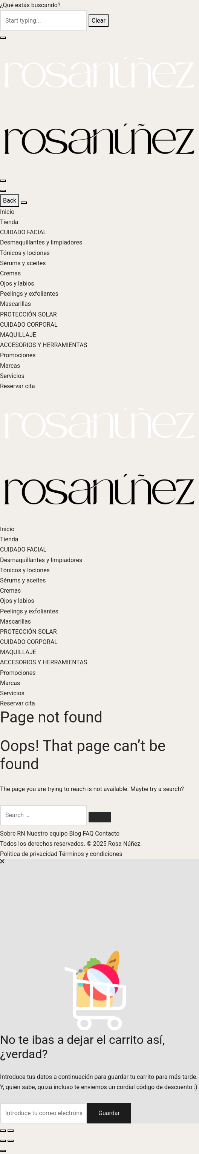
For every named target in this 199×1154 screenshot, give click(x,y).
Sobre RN (13, 833)
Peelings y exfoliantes (29, 293)
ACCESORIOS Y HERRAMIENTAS (43, 345)
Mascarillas (15, 303)
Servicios (12, 376)
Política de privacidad (29, 853)
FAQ (89, 833)
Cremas (10, 273)
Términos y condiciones (90, 853)
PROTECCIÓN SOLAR (28, 314)
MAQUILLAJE (18, 334)
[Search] (100, 817)
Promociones (18, 355)
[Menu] (3, 181)
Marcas (10, 365)
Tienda (9, 222)
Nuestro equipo (48, 833)
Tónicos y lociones (25, 253)
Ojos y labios (17, 283)
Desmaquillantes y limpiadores (41, 242)
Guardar (109, 1113)
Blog (76, 833)
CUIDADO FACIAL (23, 232)
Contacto (107, 833)
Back (9, 200)
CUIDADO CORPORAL (29, 324)
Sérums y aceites (23, 263)
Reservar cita (17, 386)
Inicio (7, 211)
